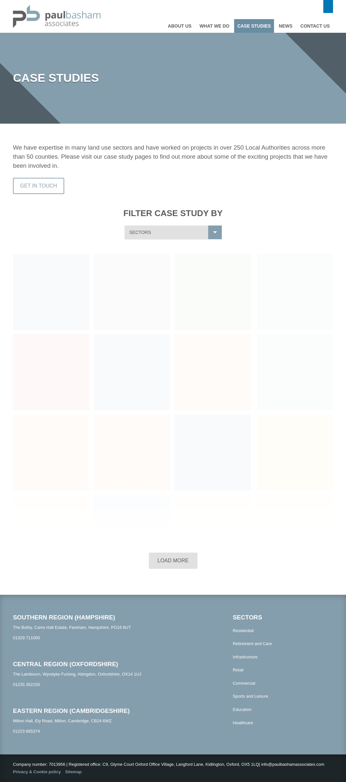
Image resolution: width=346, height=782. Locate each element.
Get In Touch (38, 186)
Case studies (254, 26)
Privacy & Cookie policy (37, 771)
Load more (172, 560)
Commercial (244, 683)
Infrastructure (245, 656)
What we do (214, 26)
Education (242, 709)
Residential (243, 630)
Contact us (315, 26)
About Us (180, 26)
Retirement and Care (252, 643)
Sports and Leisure (250, 696)
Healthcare (243, 722)
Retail (238, 669)
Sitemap (73, 771)
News (285, 26)
